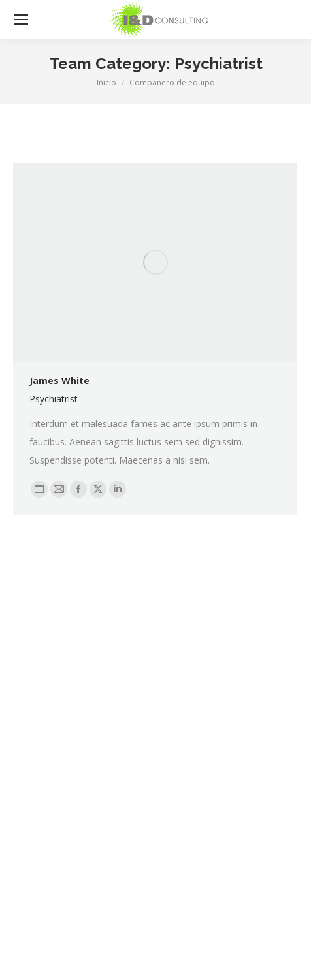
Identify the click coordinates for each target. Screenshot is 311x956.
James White (59, 380)
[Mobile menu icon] (21, 19)
